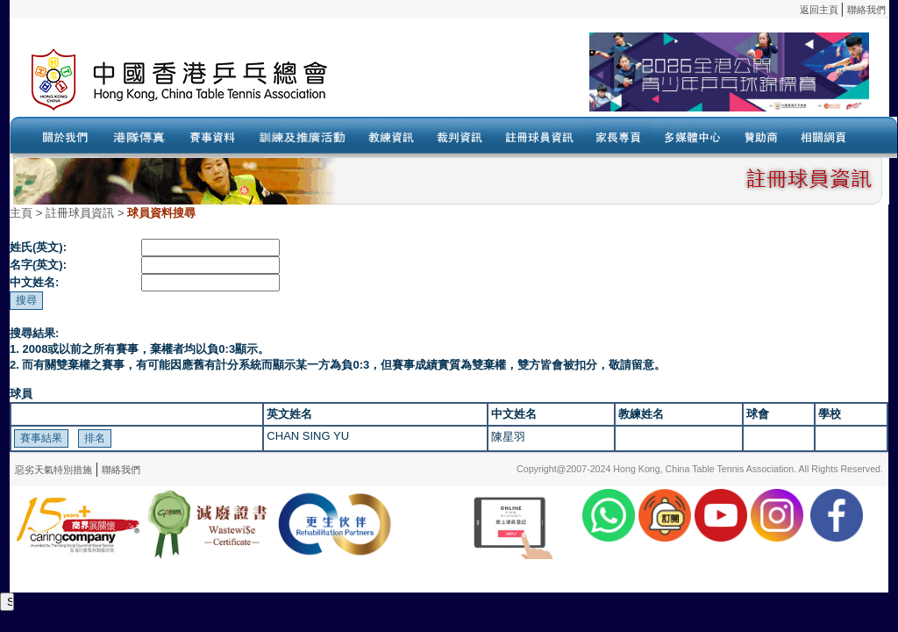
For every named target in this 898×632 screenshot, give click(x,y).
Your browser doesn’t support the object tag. (619, 79)
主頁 (21, 212)
